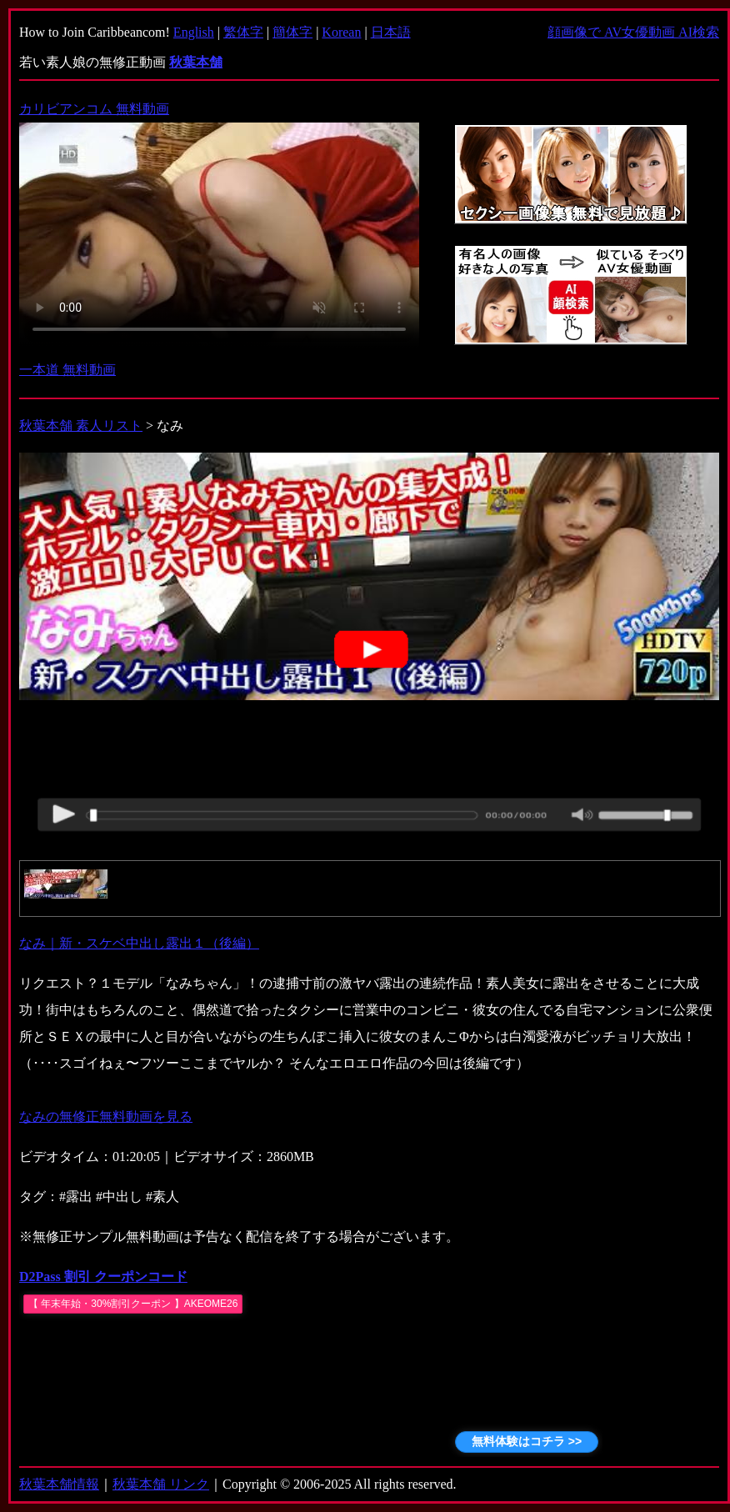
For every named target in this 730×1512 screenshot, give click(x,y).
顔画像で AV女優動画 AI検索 (633, 32)
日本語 (391, 32)
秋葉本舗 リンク (160, 1484)
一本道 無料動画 (67, 370)
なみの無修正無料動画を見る (105, 1116)
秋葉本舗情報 (59, 1484)
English (193, 32)
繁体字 (243, 32)
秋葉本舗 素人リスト (80, 425)
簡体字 (292, 32)
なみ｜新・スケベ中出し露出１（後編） (139, 943)
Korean (341, 32)
